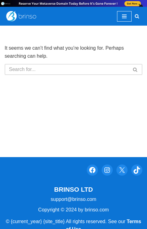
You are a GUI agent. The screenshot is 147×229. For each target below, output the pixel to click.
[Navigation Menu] (124, 16)
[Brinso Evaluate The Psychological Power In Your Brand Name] (23, 16)
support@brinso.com (73, 199)
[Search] (137, 16)
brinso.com (97, 209)
